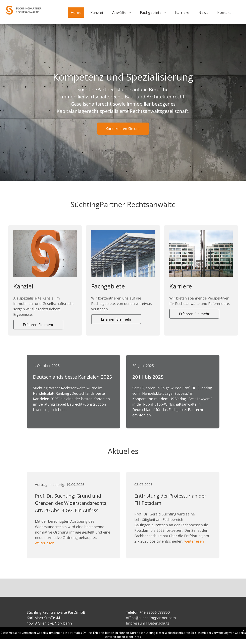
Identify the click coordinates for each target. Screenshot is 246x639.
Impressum (135, 623)
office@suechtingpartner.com (151, 617)
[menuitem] (77, 12)
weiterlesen (44, 543)
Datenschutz (158, 623)
